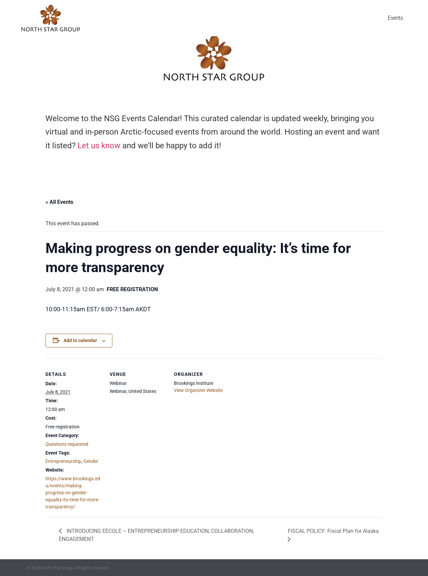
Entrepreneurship (63, 461)
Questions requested (66, 444)
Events (395, 18)
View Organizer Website (198, 390)
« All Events (59, 202)
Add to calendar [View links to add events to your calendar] (80, 340)
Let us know (99, 145)
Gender (90, 461)
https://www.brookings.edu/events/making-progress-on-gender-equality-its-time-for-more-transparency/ (72, 492)
